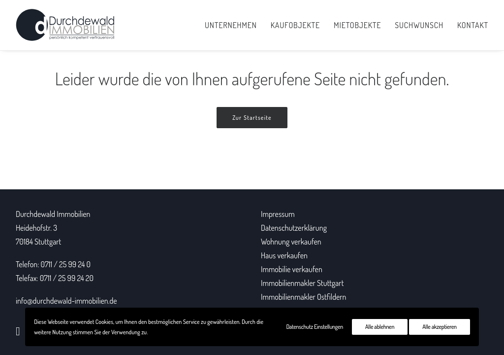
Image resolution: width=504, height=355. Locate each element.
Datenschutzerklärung (294, 228)
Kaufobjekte (295, 25)
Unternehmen (231, 25)
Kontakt (472, 25)
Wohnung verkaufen (291, 242)
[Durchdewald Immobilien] (65, 25)
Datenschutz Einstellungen (314, 326)
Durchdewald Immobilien (53, 214)
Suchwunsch (419, 25)
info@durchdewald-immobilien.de (66, 301)
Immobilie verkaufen (291, 269)
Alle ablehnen (379, 326)
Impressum (278, 214)
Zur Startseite (252, 117)
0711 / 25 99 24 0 (66, 264)
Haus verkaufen (284, 255)
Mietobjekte (357, 25)
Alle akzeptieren (439, 326)
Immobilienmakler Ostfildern (303, 297)
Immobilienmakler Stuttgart (302, 283)
